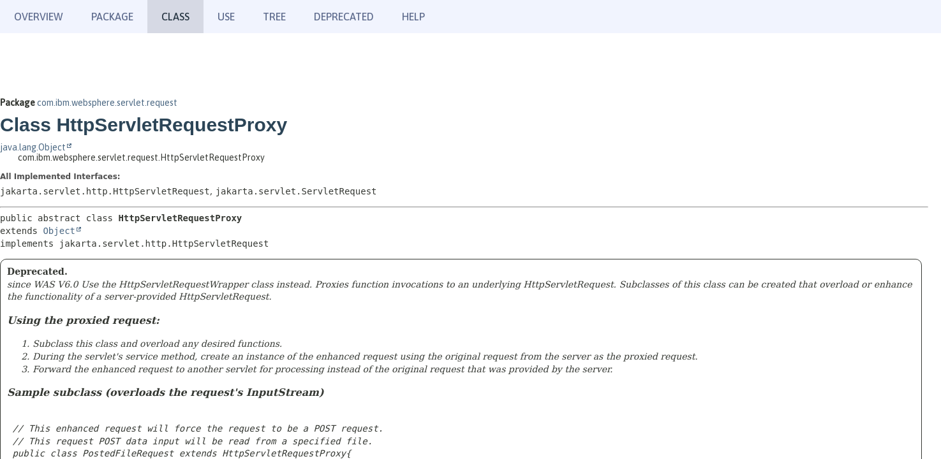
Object (59, 231)
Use (226, 16)
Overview (38, 16)
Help (413, 16)
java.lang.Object (33, 147)
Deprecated (344, 16)
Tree (274, 16)
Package (112, 16)
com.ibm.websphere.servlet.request (107, 103)
